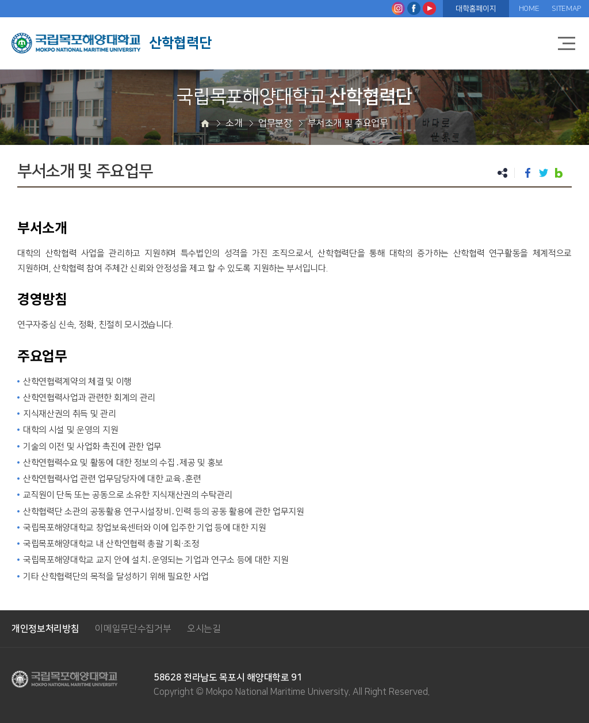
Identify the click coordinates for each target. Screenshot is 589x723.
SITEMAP (566, 9)
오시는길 (204, 628)
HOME (529, 9)
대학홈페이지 (476, 9)
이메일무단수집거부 (133, 628)
